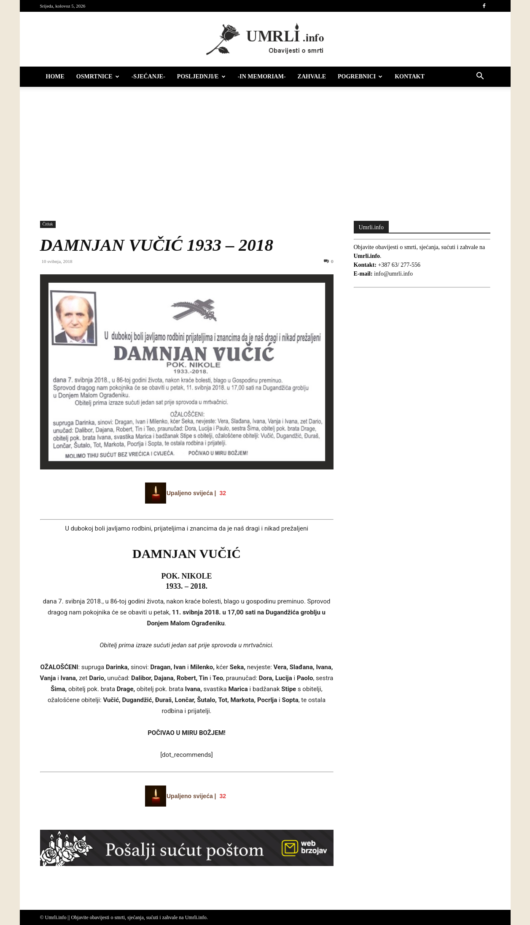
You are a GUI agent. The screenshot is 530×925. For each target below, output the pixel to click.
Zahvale (312, 76)
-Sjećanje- (148, 76)
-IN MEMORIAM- (262, 76)
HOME (55, 76)
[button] (480, 77)
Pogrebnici (360, 76)
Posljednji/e (201, 76)
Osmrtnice (97, 76)
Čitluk (48, 224)
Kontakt (410, 76)
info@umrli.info (393, 274)
